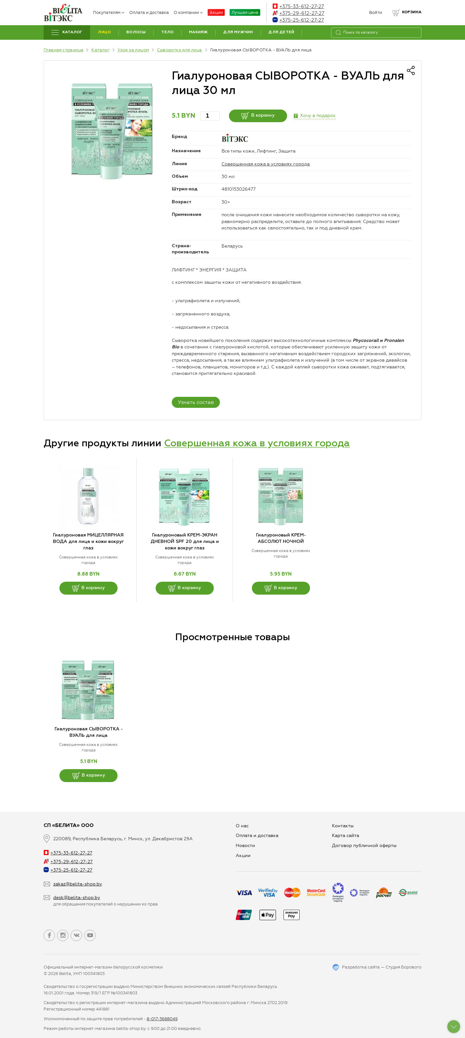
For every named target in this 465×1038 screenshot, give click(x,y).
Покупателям (108, 12)
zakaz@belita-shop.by (77, 884)
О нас (242, 826)
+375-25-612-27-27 (298, 20)
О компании (188, 12)
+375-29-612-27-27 (298, 13)
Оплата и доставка (149, 12)
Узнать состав (196, 402)
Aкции (243, 855)
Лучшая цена (245, 12)
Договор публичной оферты (364, 845)
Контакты (343, 826)
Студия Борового (403, 967)
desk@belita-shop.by (76, 897)
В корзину (257, 115)
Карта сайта (345, 835)
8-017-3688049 (162, 1018)
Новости (245, 845)
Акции (216, 12)
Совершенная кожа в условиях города (266, 164)
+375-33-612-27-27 (298, 6)
